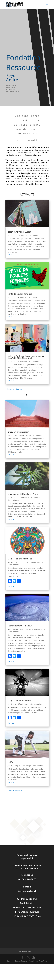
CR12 (28, 562)
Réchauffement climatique (20, 625)
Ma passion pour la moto (19, 700)
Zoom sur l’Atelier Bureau (20, 231)
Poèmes (26, 766)
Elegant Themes (21, 961)
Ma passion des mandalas (20, 558)
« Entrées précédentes (13, 389)
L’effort (11, 762)
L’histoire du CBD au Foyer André (23, 494)
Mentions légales (25, 951)
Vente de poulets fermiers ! (20, 294)
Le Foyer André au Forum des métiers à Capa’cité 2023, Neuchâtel (26, 357)
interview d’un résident (18, 432)
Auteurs (22, 562)
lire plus (11, 255)
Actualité (22, 235)
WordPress (43, 961)
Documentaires (23, 497)
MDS (20, 766)
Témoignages (24, 435)
